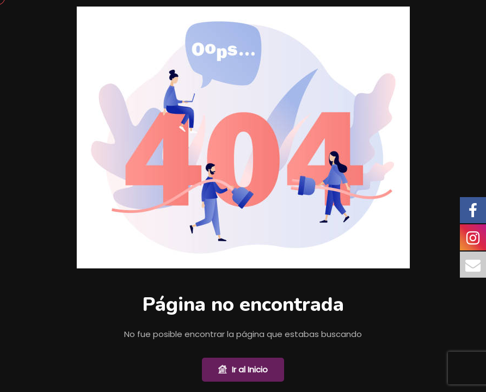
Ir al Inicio (243, 370)
